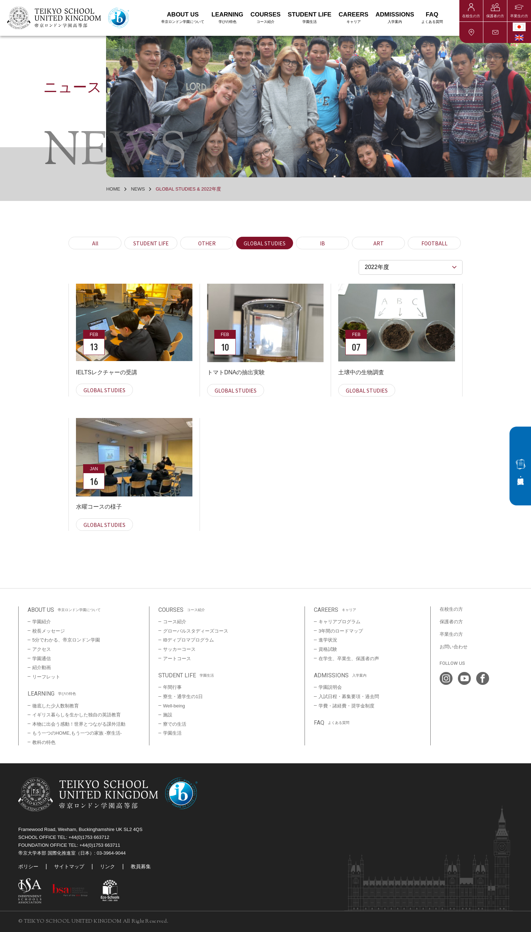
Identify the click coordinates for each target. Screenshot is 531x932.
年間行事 (172, 687)
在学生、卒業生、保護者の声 (349, 658)
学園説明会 (330, 687)
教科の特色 (44, 742)
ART (378, 243)
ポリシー (28, 866)
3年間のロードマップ (341, 631)
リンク (107, 866)
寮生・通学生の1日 (183, 696)
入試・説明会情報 (520, 466)
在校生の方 (471, 16)
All (95, 243)
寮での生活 (174, 724)
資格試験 (328, 649)
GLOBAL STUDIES (265, 243)
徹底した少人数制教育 (55, 705)
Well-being (174, 705)
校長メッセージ (48, 631)
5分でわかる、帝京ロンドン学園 (66, 640)
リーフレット (46, 676)
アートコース (177, 658)
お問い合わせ (495, 32)
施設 (167, 714)
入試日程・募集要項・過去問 (349, 696)
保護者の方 (495, 16)
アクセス (471, 32)
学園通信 (41, 658)
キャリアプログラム (339, 621)
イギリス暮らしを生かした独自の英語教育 (76, 714)
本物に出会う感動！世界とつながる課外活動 (78, 724)
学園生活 (172, 733)
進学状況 (328, 640)
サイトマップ (69, 866)
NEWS (138, 189)
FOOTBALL (434, 243)
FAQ (432, 18)
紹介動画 (41, 667)
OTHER (207, 243)
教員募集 (141, 866)
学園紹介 (41, 621)
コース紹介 (174, 621)
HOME (113, 189)
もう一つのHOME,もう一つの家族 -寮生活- (77, 733)
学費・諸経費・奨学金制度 (346, 705)
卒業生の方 (519, 16)
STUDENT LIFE (151, 243)
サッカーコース (179, 649)
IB (322, 243)
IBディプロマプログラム (188, 640)
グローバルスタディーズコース (195, 631)
